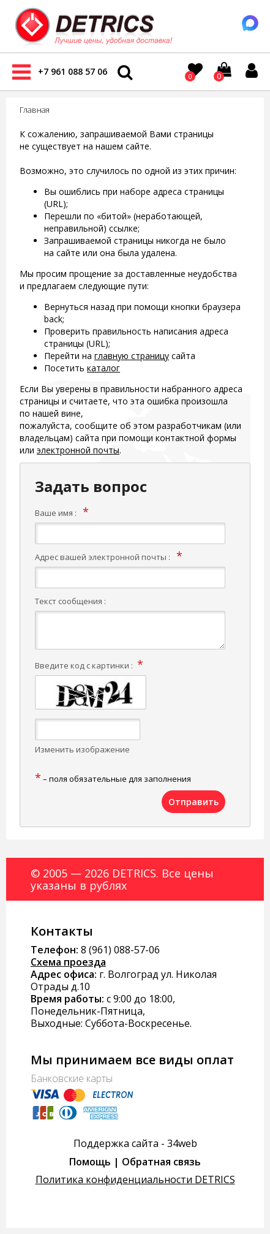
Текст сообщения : (70, 601)
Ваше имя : (56, 512)
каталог (103, 368)
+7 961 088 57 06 (72, 71)
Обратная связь (161, 1161)
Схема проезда (68, 962)
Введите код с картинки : (84, 665)
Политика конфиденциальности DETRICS (135, 1179)
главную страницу (131, 355)
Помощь (90, 1161)
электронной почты (78, 450)
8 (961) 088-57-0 (117, 949)
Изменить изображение (82, 749)
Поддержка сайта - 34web (135, 1143)
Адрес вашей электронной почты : (102, 556)
